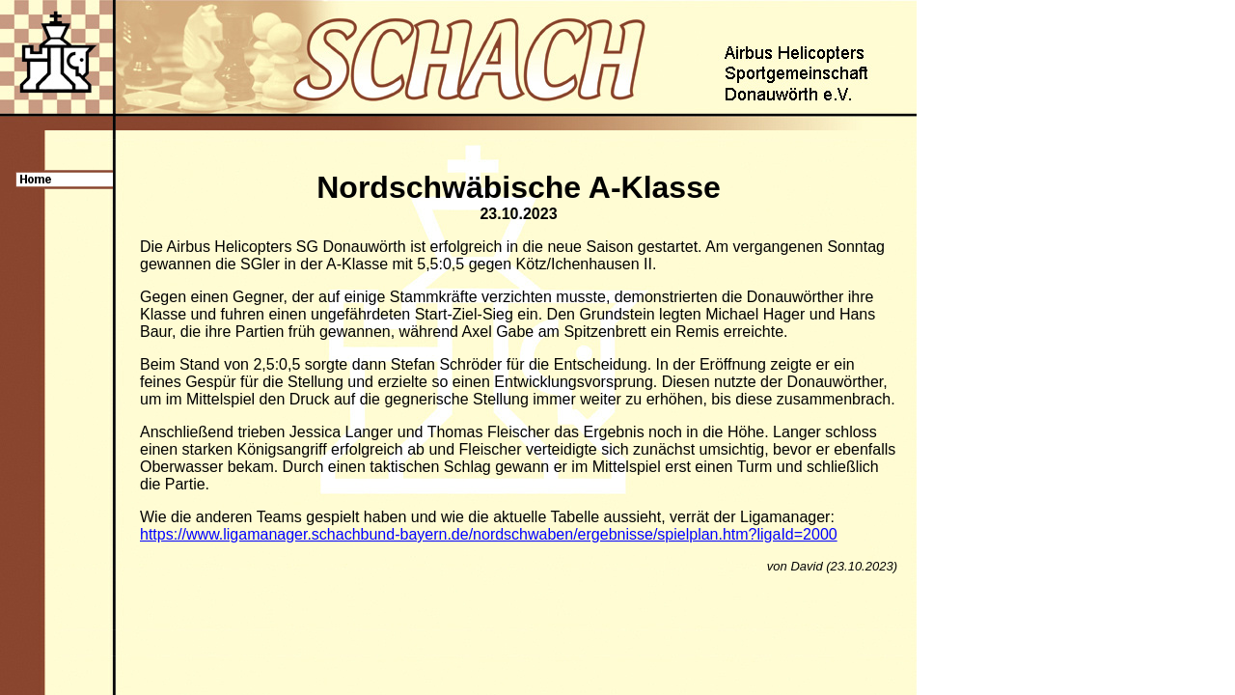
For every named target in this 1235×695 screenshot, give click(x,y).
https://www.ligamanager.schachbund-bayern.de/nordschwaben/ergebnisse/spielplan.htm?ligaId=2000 (488, 534)
